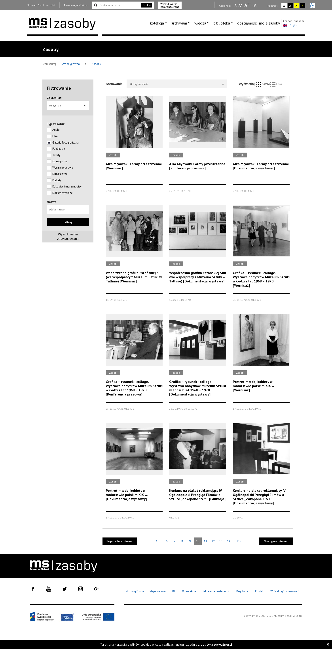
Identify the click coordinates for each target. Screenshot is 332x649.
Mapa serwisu (158, 591)
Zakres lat (54, 98)
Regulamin (242, 591)
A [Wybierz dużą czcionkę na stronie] (248, 5)
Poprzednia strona (119, 541)
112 (239, 541)
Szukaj (147, 5)
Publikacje (58, 149)
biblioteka (221, 23)
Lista (276, 84)
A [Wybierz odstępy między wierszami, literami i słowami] (255, 6)
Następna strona (276, 541)
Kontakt (260, 591)
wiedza (200, 23)
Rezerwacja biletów (75, 5)
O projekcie (189, 591)
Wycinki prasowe (62, 168)
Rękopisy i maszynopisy (67, 186)
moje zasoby (269, 23)
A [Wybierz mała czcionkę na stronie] (235, 6)
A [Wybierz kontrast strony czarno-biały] (290, 5)
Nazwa (51, 202)
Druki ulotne (60, 174)
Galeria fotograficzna (65, 142)
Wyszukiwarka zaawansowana (169, 5)
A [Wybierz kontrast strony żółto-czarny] (296, 5)
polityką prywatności (216, 644)
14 (228, 541)
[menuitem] (159, 23)
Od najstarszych (177, 84)
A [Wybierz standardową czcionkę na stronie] (240, 5)
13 (221, 541)
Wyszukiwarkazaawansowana (68, 236)
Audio (56, 130)
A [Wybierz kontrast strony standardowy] (284, 5)
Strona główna (70, 64)
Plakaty (56, 180)
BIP (174, 591)
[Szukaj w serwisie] (116, 5)
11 (205, 541)
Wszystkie (68, 105)
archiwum (179, 23)
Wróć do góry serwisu (284, 591)
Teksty (56, 155)
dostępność (247, 23)
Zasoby (96, 64)
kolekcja (157, 23)
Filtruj (68, 222)
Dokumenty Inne (62, 193)
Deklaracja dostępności (216, 591)
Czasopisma (60, 161)
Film (55, 136)
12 (213, 541)
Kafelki (263, 84)
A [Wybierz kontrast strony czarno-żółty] (302, 5)
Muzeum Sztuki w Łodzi (41, 5)
